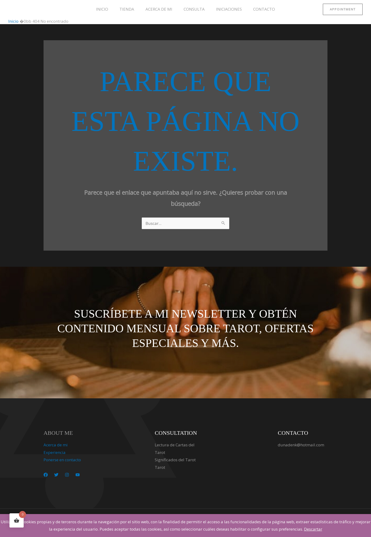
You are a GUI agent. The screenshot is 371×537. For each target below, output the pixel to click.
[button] (343, 9)
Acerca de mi (159, 9)
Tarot (160, 467)
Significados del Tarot (175, 459)
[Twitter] (56, 475)
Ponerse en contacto (62, 459)
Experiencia (55, 452)
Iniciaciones (229, 9)
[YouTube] (77, 475)
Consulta (194, 9)
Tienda (126, 9)
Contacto (264, 9)
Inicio (102, 9)
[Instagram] (67, 475)
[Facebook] (46, 475)
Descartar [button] (313, 529)
